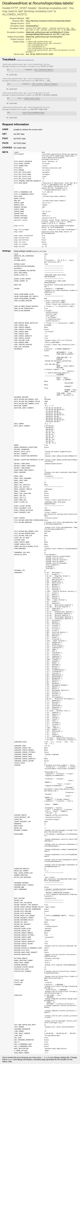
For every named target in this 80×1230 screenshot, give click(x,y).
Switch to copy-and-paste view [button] (25, 63)
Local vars (13, 78)
